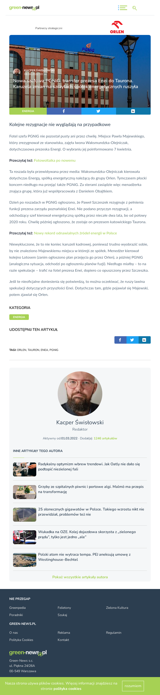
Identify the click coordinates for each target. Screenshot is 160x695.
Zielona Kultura (117, 608)
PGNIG (54, 350)
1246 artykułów (105, 438)
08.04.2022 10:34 (35, 74)
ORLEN (21, 350)
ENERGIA (28, 111)
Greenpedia (17, 608)
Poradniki (16, 615)
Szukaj (62, 615)
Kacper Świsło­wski (39, 70)
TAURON (33, 350)
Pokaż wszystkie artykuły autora (80, 577)
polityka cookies (67, 688)
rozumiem (133, 685)
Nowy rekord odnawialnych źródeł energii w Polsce (75, 233)
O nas (13, 632)
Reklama (64, 632)
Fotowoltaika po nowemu (55, 160)
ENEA (44, 350)
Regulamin (113, 632)
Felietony (64, 608)
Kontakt (63, 640)
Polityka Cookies (21, 640)
